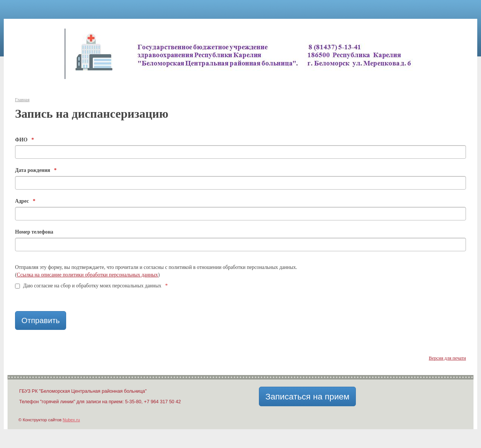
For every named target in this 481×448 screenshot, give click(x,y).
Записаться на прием (307, 396)
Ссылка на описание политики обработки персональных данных (87, 275)
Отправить (40, 320)
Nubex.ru (71, 420)
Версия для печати (447, 358)
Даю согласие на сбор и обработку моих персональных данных (91, 286)
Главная (22, 99)
